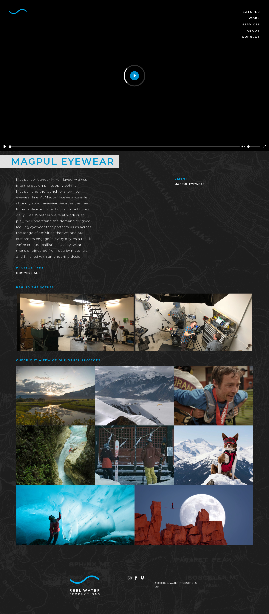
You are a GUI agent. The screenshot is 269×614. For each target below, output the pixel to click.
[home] (18, 11)
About (253, 30)
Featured (250, 12)
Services (251, 24)
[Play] (5, 146)
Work (254, 18)
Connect (251, 36)
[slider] (124, 146)
